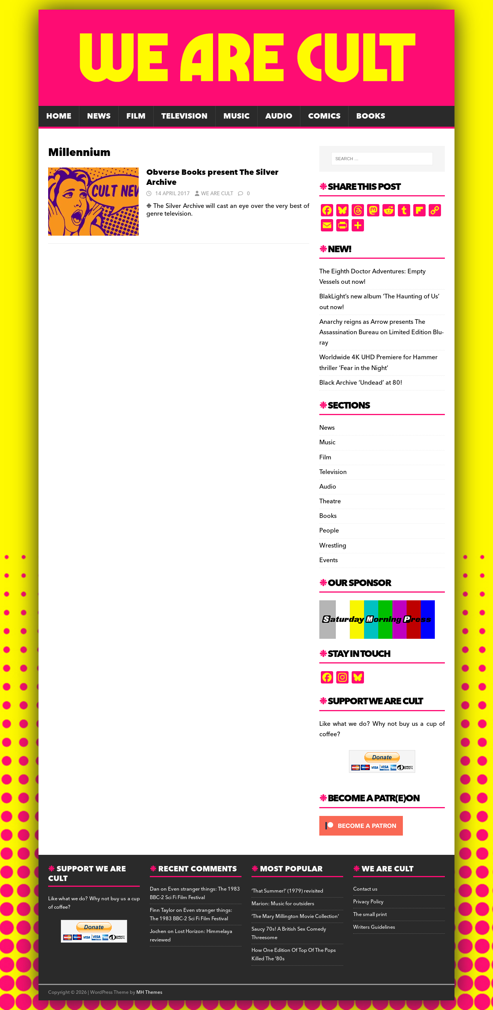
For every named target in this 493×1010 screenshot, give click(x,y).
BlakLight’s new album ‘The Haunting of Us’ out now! (379, 301)
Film (136, 116)
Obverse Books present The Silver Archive (212, 177)
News (99, 116)
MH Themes (149, 992)
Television (184, 116)
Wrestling (332, 545)
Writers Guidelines (374, 927)
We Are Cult (217, 193)
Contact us (365, 889)
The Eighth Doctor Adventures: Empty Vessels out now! (372, 276)
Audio (278, 116)
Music (236, 116)
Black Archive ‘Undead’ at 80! (360, 382)
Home (58, 116)
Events (328, 560)
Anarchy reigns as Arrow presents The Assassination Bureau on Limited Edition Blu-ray (381, 332)
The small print (370, 914)
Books (370, 116)
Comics (324, 116)
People (329, 530)
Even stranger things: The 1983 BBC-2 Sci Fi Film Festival (195, 893)
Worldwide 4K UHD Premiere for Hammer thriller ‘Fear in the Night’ (378, 362)
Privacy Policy (368, 902)
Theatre (330, 501)
